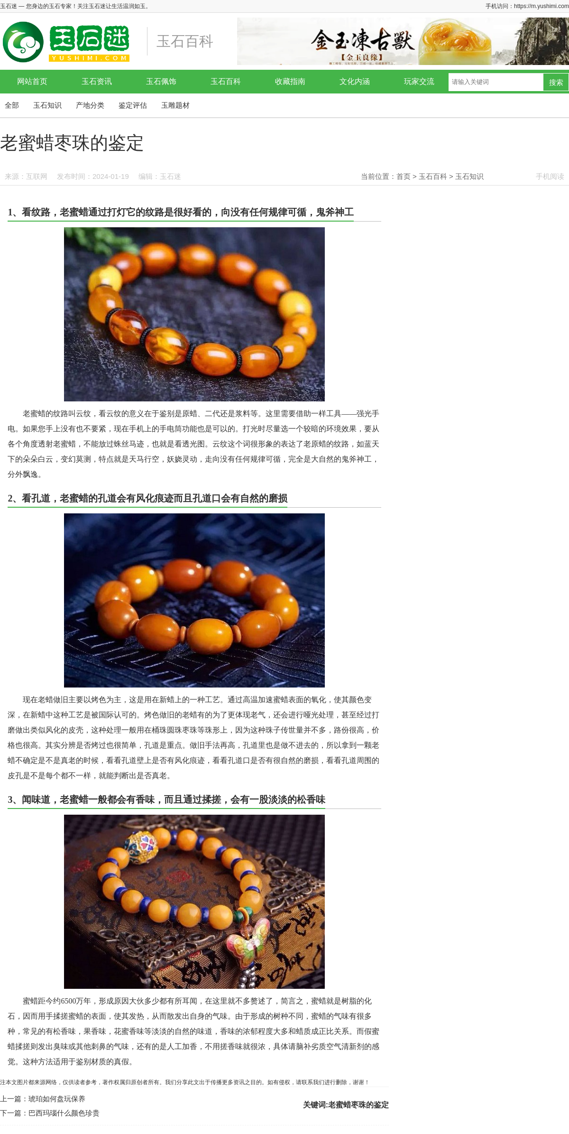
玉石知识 (47, 105)
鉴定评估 (133, 105)
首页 (403, 176)
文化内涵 (355, 81)
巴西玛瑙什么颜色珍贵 (64, 1113)
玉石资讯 (97, 81)
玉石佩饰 (161, 81)
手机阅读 (550, 176)
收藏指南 (290, 81)
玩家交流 (419, 81)
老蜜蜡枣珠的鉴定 (358, 1105)
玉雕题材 (175, 105)
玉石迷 (170, 176)
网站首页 (32, 81)
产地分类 (90, 105)
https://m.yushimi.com (541, 6)
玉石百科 (226, 81)
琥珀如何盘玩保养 (56, 1099)
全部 (12, 105)
